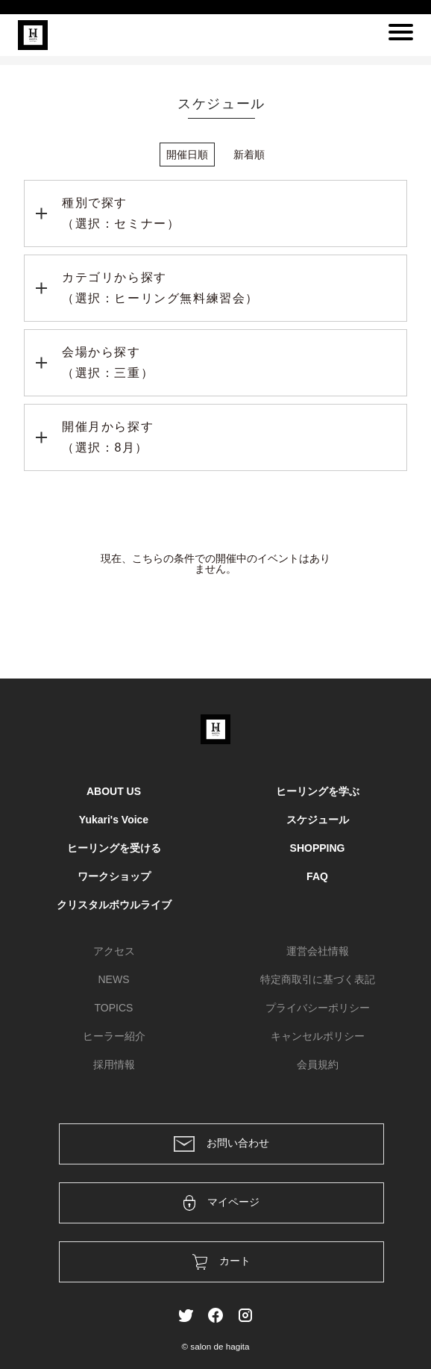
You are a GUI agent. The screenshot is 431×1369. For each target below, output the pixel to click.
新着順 (249, 154)
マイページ (221, 1203)
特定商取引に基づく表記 (317, 979)
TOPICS (114, 1007)
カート (221, 1262)
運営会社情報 (317, 951)
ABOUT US (113, 791)
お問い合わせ (221, 1144)
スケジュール (317, 819)
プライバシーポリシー (317, 1007)
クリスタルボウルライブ (114, 904)
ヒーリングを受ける (114, 848)
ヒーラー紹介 (114, 1036)
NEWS (114, 979)
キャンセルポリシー (318, 1036)
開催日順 (187, 154)
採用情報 (114, 1064)
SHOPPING (317, 848)
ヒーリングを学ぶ (317, 791)
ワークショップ (114, 876)
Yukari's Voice (113, 819)
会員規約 (318, 1064)
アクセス (114, 951)
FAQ (317, 876)
